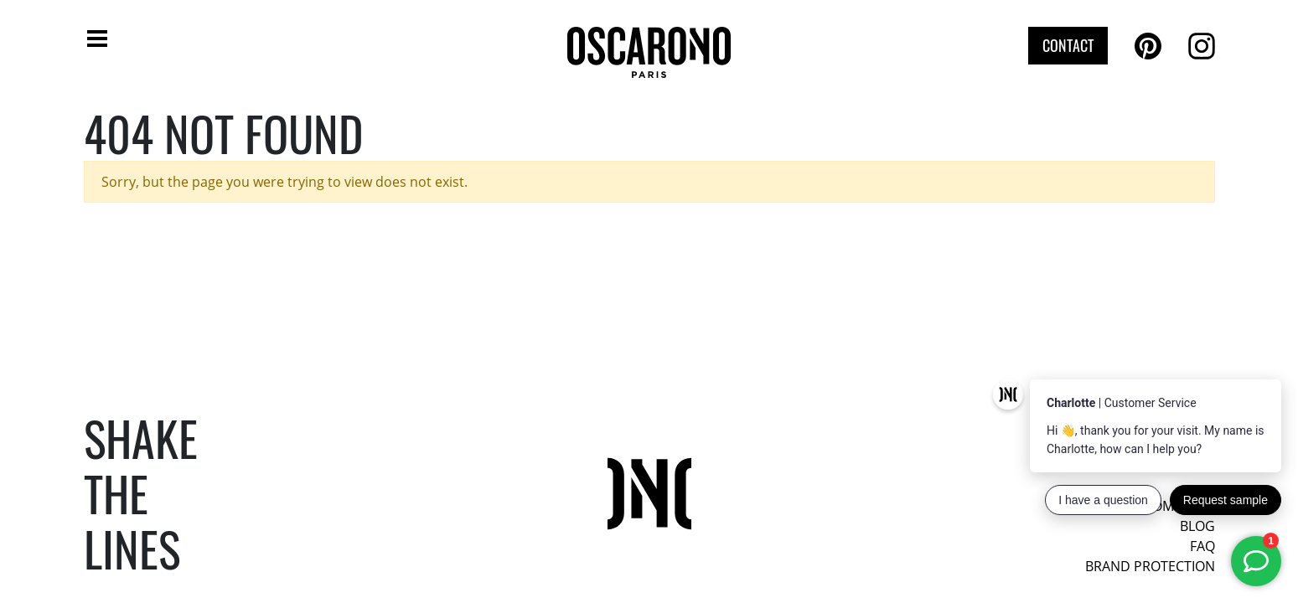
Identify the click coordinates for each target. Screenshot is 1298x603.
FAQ (1202, 546)
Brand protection (1150, 566)
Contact (1068, 45)
